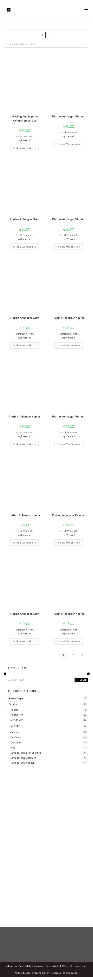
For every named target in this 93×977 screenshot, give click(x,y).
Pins (12, 747)
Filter (81, 679)
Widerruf (67, 966)
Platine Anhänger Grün (24, 219)
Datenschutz (52, 966)
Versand (27, 140)
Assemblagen (16, 698)
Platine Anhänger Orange (68, 515)
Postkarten (16, 714)
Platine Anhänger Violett (68, 116)
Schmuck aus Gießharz (23, 757)
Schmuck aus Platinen (22, 762)
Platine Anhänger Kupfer (68, 317)
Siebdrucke (16, 719)
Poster (14, 709)
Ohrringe (15, 742)
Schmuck (14, 732)
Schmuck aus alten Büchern (25, 752)
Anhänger (15, 737)
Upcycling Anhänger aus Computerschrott (25, 118)
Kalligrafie (14, 725)
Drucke (13, 704)
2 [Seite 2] (73, 655)
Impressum (81, 966)
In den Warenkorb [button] (24, 148)
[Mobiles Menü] (86, 10)
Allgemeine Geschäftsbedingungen (24, 966)
